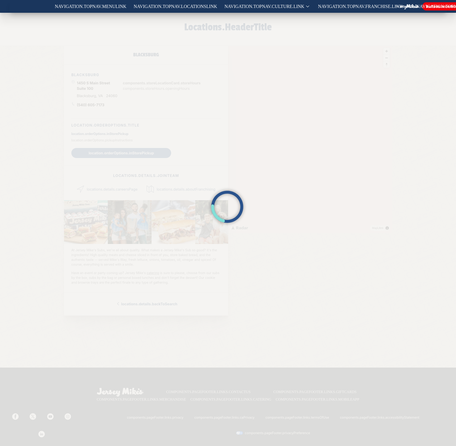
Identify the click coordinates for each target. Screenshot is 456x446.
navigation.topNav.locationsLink (175, 6)
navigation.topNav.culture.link (264, 6)
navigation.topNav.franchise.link (360, 6)
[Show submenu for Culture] (307, 6)
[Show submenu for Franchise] (406, 6)
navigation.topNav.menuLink (90, 6)
